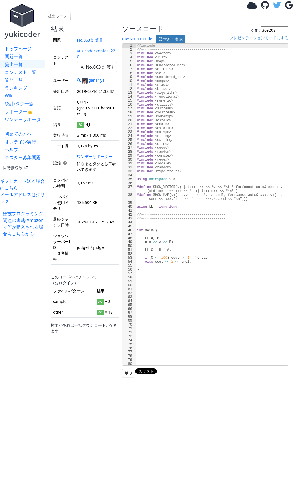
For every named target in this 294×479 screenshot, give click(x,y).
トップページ (18, 48)
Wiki (9, 96)
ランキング (16, 88)
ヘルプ (11, 149)
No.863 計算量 (90, 40)
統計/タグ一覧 (19, 103)
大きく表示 (171, 39)
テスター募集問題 (23, 157)
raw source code (137, 39)
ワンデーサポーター (23, 122)
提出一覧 (14, 64)
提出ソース (58, 16)
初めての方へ (18, 134)
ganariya (93, 80)
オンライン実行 (20, 142)
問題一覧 (14, 56)
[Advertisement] (24, 321)
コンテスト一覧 (20, 72)
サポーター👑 (19, 111)
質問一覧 (14, 80)
